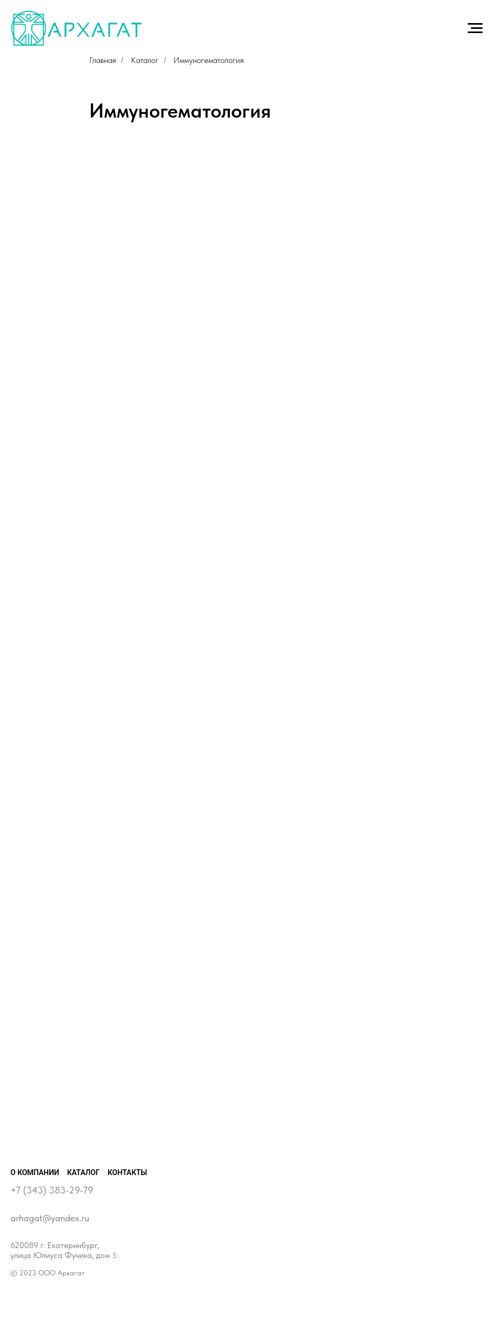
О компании (35, 1172)
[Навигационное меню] (475, 28)
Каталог (145, 60)
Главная (102, 60)
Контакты (127, 1172)
